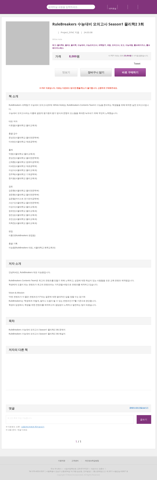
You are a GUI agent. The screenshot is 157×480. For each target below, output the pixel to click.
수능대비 (81, 45)
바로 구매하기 (130, 72)
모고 (122, 45)
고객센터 (75, 460)
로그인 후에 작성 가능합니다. (70, 419)
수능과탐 (129, 45)
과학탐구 (102, 45)
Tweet (137, 63)
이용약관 (61, 460)
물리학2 (60, 45)
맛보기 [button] (66, 72)
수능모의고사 (91, 45)
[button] (9, 371)
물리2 (67, 45)
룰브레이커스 (139, 45)
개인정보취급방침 (92, 460)
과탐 (109, 45)
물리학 (73, 45)
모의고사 (115, 45)
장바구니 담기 (96, 72)
